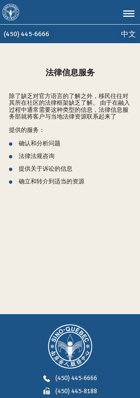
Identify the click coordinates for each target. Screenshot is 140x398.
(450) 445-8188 (70, 391)
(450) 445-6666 (70, 378)
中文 (128, 34)
